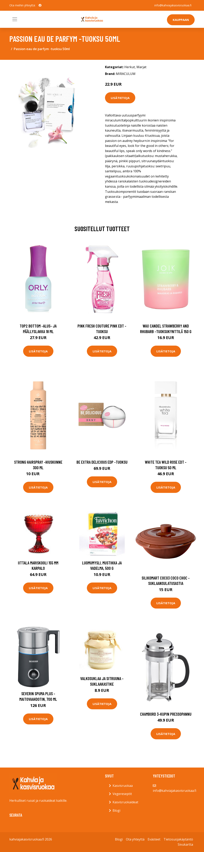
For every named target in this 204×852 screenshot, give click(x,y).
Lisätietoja (120, 98)
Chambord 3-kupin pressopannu (165, 713)
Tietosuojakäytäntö (178, 839)
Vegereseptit (122, 794)
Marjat (141, 67)
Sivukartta (185, 844)
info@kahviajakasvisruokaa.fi (172, 5)
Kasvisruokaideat (125, 802)
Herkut (129, 67)
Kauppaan (181, 20)
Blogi (116, 810)
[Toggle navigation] (14, 19)
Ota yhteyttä (135, 839)
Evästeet (154, 839)
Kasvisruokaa (123, 785)
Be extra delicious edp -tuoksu (102, 461)
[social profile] (40, 5)
